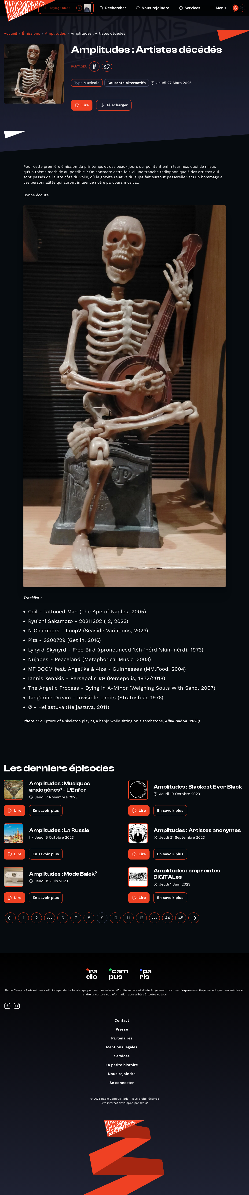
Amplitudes (55, 33)
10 (115, 917)
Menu (218, 8)
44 (167, 917)
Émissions (31, 33)
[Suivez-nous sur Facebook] (7, 1006)
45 (180, 917)
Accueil (10, 33)
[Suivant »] (194, 918)
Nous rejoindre (152, 8)
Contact (124, 1020)
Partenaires (124, 1038)
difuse (144, 1103)
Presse (124, 1029)
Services (189, 8)
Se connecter (124, 1082)
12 (141, 917)
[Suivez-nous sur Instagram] (17, 1006)
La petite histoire (124, 1065)
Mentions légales (124, 1047)
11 (128, 917)
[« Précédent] (10, 918)
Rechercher (112, 8)
